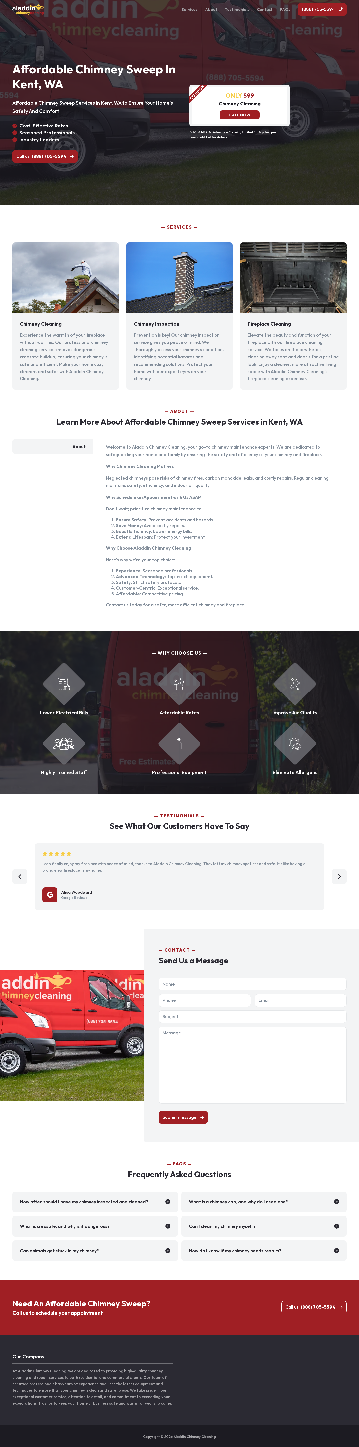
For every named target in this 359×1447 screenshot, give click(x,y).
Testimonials (237, 9)
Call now (239, 114)
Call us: (41, 156)
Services (190, 9)
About (211, 9)
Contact (265, 9)
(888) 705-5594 (318, 9)
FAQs (285, 9)
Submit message (180, 1117)
